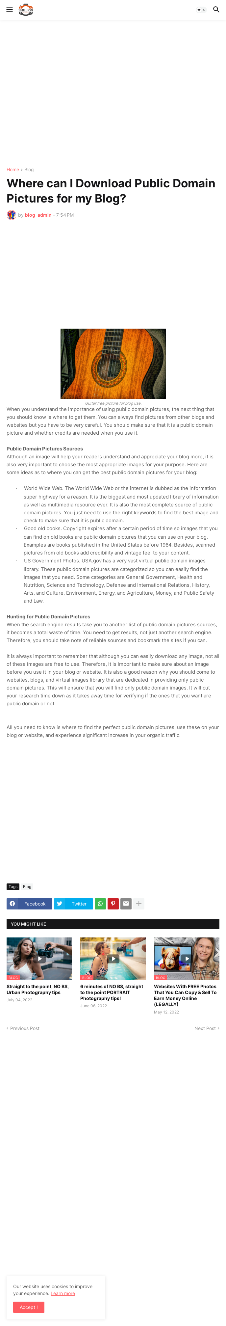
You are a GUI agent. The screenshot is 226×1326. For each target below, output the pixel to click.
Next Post (205, 1028)
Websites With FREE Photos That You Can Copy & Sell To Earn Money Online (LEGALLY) (185, 995)
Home (13, 169)
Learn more (63, 1293)
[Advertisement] (113, 93)
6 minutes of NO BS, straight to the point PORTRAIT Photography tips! (111, 992)
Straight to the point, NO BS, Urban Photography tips (38, 989)
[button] (9, 9)
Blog (29, 169)
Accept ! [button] (29, 1307)
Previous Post (24, 1028)
